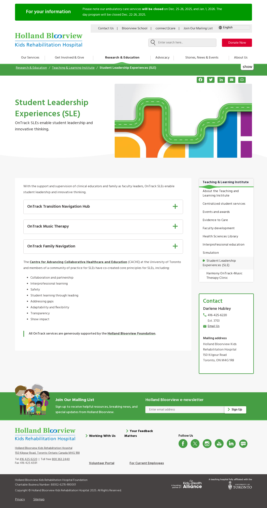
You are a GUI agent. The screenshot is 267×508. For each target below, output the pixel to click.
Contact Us (106, 28)
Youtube (219, 441)
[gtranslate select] (234, 27)
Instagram (207, 441)
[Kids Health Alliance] (186, 481)
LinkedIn (231, 441)
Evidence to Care (215, 220)
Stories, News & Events (201, 57)
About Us (241, 57)
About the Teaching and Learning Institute (221, 193)
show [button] (247, 66)
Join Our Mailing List (198, 28)
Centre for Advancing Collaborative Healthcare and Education (78, 262)
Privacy (20, 497)
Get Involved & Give (69, 57)
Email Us (214, 326)
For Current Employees (147, 461)
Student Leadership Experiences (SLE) (219, 263)
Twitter (195, 441)
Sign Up (237, 409)
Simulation (211, 253)
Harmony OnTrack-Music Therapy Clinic (224, 276)
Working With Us (102, 434)
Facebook (183, 441)
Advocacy (162, 57)
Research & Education (122, 57)
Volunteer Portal (101, 461)
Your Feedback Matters (138, 432)
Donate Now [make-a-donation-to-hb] (236, 43)
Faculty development (219, 228)
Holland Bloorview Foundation (131, 333)
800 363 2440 (61, 457)
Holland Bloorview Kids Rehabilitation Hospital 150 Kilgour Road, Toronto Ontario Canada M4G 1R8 (47, 449)
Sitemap (38, 497)
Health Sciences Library (220, 236)
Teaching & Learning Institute (73, 68)
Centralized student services (224, 204)
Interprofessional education (223, 244)
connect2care (165, 28)
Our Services (30, 57)
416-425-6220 (217, 315)
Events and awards (216, 212)
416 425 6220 (28, 457)
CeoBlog (243, 441)
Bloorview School (134, 28)
